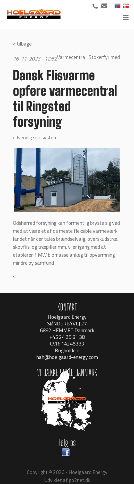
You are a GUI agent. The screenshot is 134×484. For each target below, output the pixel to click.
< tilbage (22, 44)
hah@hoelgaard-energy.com (67, 357)
